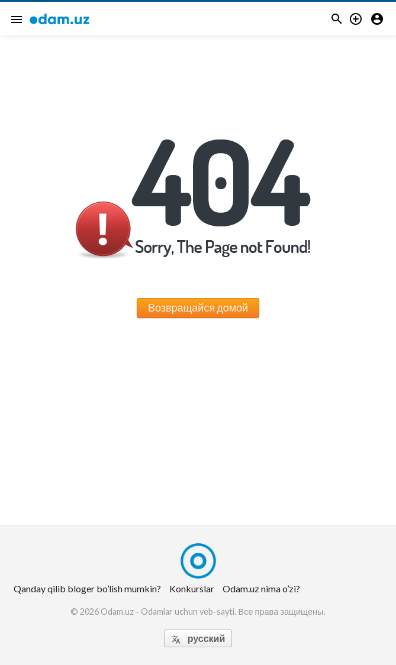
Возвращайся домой (198, 307)
